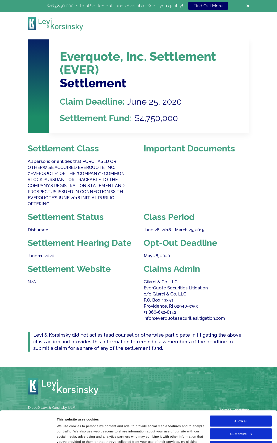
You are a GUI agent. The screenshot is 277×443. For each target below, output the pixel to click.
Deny (241, 417)
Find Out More (208, 5)
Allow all (241, 391)
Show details (67, 434)
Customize (241, 404)
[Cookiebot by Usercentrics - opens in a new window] (28, 434)
